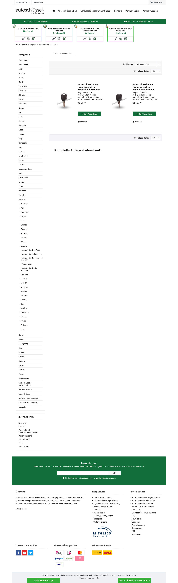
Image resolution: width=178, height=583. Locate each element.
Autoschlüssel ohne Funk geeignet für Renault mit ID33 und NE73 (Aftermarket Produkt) (144, 87)
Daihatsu (22, 103)
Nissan (21, 182)
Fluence (23, 229)
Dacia (21, 99)
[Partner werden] (150, 11)
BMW (21, 77)
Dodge (21, 108)
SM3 (22, 304)
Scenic (23, 299)
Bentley (22, 73)
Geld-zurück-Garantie (28, 402)
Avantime (24, 212)
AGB (20, 443)
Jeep (20, 138)
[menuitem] (157, 2)
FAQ (133, 515)
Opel (21, 186)
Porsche (22, 195)
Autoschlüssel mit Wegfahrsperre (146, 497)
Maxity (23, 283)
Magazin (22, 407)
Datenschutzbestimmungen (78, 478)
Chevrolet (23, 86)
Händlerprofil (28, 31)
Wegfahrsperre (138, 525)
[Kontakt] (118, 11)
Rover (21, 335)
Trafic (23, 321)
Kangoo (23, 233)
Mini (20, 173)
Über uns (23, 423)
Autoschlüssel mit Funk (31, 250)
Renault (22, 199)
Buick (21, 82)
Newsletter (136, 519)
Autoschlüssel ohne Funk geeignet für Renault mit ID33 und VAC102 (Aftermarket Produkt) (89, 87)
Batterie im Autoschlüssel (143, 506)
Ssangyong (23, 343)
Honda (21, 121)
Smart (21, 356)
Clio (22, 220)
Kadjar (23, 237)
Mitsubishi (23, 177)
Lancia (21, 151)
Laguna (23, 246)
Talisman (24, 312)
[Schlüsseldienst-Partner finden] (95, 11)
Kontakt (22, 426)
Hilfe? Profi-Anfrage (43, 580)
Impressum (23, 446)
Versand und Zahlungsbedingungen (28, 431)
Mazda (21, 164)
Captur (23, 216)
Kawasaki (23, 143)
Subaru (22, 361)
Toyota (21, 370)
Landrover (23, 156)
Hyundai (22, 125)
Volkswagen (24, 378)
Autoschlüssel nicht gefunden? (29, 269)
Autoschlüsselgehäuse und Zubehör (31, 259)
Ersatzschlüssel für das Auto (144, 513)
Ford (20, 116)
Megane (24, 287)
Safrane (23, 295)
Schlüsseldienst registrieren (105, 500)
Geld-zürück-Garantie (102, 497)
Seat (20, 348)
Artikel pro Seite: (141, 71)
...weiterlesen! (21, 509)
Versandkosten (82, 575)
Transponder (24, 60)
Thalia (23, 316)
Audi (21, 69)
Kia (20, 147)
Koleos (23, 241)
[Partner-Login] (132, 11)
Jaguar (21, 134)
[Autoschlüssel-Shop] (67, 11)
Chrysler (22, 90)
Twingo (23, 325)
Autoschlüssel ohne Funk (31, 254)
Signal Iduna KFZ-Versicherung (106, 503)
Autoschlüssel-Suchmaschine (134, 580)
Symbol (23, 308)
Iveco (21, 130)
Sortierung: (128, 64)
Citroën (22, 95)
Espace (23, 225)
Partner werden (25, 389)
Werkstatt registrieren (102, 506)
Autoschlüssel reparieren (142, 503)
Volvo (21, 374)
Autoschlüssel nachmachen (143, 500)
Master (23, 278)
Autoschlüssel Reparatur (29, 398)
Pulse (23, 208)
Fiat (20, 112)
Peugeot (22, 191)
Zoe (22, 329)
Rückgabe (97, 519)
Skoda (21, 352)
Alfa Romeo (23, 64)
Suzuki (21, 365)
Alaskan (24, 203)
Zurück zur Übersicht (62, 53)
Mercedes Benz (25, 169)
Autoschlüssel (25, 394)
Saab (21, 339)
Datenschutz (24, 439)
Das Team (136, 509)
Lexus (21, 160)
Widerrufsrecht (25, 436)
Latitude (24, 274)
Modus (23, 291)
